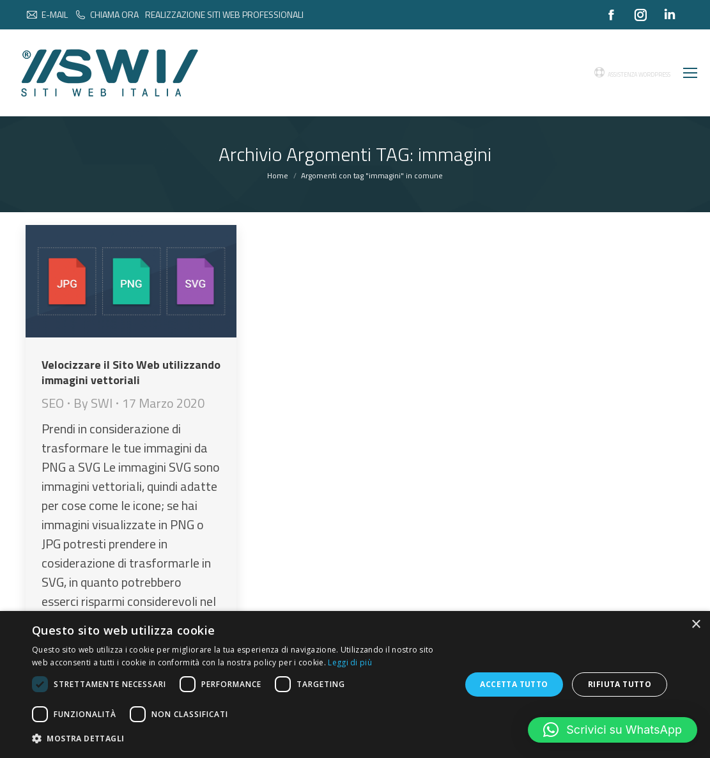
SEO (53, 403)
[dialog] (355, 684)
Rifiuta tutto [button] (619, 684)
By (92, 403)
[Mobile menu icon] (690, 73)
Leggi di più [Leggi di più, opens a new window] (350, 662)
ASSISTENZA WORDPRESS (632, 73)
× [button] (695, 625)
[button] (612, 730)
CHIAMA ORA (106, 14)
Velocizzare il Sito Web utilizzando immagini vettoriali (131, 372)
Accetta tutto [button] (514, 684)
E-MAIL (47, 14)
